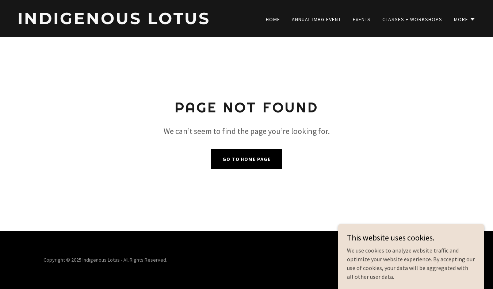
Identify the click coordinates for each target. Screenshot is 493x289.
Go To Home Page (246, 159)
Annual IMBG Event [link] (316, 19)
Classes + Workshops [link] (412, 19)
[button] (464, 19)
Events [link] (362, 19)
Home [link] (273, 19)
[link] (129, 22)
